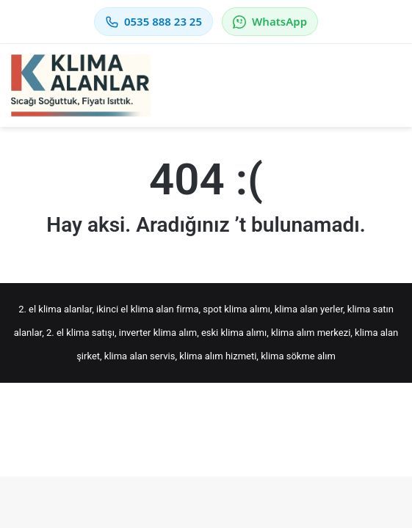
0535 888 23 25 (153, 21)
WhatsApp (270, 21)
